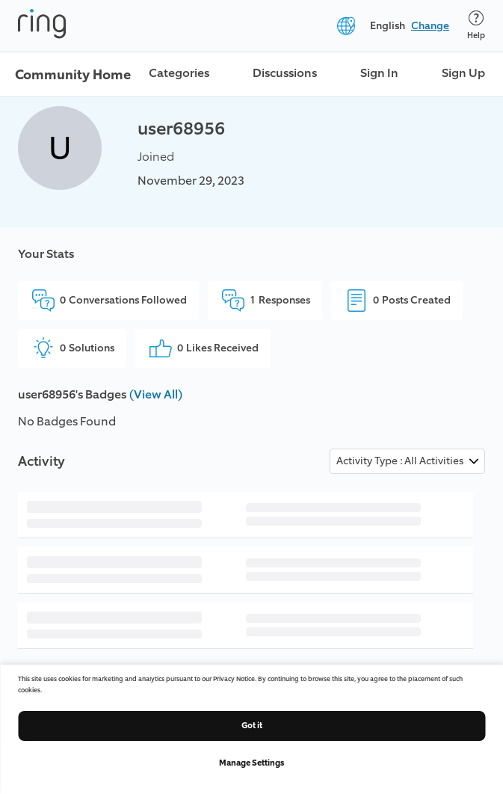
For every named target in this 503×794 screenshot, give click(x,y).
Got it (251, 725)
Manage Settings (251, 763)
